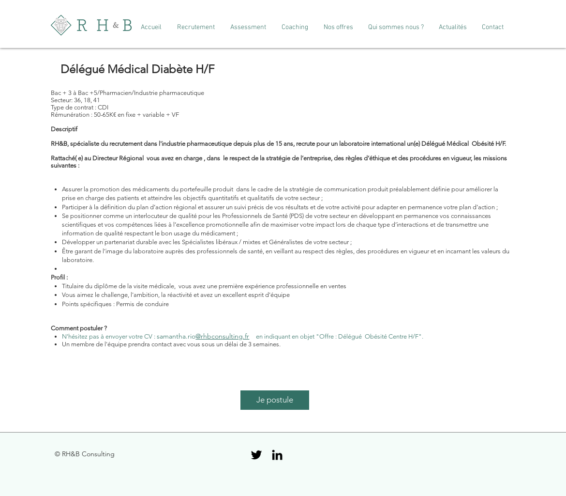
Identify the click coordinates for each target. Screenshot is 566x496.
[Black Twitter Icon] (256, 455)
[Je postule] (274, 400)
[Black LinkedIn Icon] (277, 455)
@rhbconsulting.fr (222, 336)
